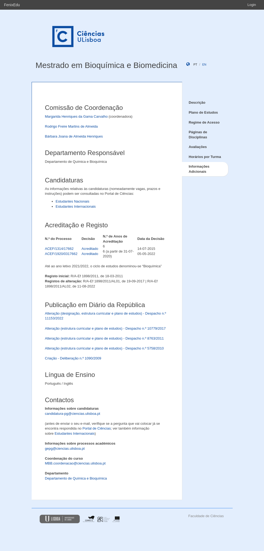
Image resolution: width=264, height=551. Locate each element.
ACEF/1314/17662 (59, 249)
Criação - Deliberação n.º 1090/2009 (73, 358)
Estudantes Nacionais (73, 201)
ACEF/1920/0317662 (61, 254)
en (204, 64)
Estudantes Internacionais (76, 206)
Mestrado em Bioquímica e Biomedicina (106, 65)
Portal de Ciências (97, 428)
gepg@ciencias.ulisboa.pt (65, 448)
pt (195, 64)
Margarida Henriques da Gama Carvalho (76, 116)
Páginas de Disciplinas (198, 134)
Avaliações (198, 147)
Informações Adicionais (199, 169)
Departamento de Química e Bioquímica (76, 478)
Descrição (197, 102)
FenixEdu (12, 5)
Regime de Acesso (204, 122)
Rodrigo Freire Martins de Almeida (71, 126)
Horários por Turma (205, 157)
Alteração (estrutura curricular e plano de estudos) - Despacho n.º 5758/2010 (104, 348)
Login (251, 5)
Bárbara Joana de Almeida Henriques (74, 136)
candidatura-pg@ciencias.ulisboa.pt (72, 414)
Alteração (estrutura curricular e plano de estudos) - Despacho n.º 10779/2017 (105, 328)
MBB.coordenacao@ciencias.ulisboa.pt (75, 463)
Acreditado (89, 249)
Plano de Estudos (203, 112)
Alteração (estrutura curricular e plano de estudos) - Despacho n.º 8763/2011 (104, 338)
